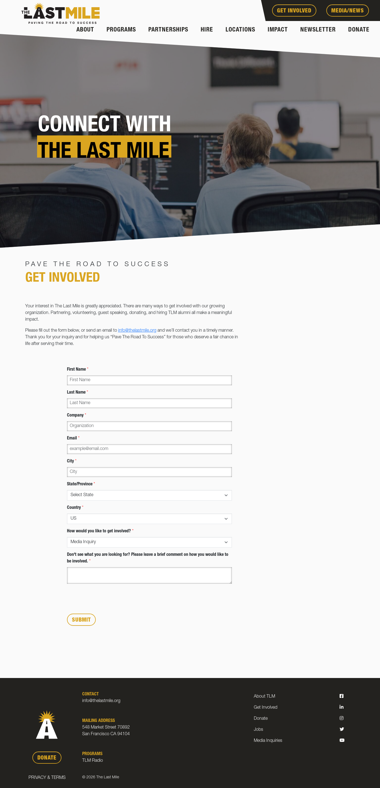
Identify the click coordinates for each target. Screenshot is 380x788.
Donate (358, 30)
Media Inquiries (268, 741)
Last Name (77, 393)
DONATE (46, 758)
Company (76, 415)
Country (75, 508)
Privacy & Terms (47, 778)
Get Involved (294, 11)
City (72, 461)
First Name (78, 370)
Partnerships (168, 30)
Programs (121, 30)
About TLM (264, 697)
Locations (240, 30)
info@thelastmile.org (137, 331)
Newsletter (318, 30)
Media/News (347, 11)
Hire (207, 30)
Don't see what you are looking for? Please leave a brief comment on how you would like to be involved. (147, 558)
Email (73, 438)
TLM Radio (92, 761)
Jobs (258, 730)
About (85, 30)
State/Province (81, 484)
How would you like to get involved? (100, 531)
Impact (278, 30)
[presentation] (109, 598)
